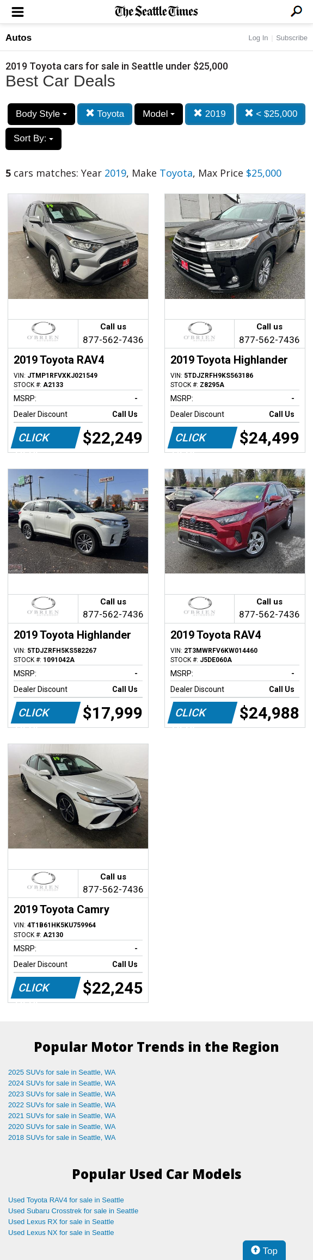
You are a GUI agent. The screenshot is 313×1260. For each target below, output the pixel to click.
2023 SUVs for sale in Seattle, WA (62, 1094)
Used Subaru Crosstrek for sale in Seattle (73, 1211)
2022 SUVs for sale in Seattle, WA (62, 1105)
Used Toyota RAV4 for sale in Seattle (66, 1200)
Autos (18, 38)
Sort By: (33, 138)
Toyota (105, 114)
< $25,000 (271, 114)
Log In (258, 38)
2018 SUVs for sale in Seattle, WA (62, 1137)
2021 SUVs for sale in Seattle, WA (62, 1116)
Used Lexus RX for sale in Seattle (61, 1222)
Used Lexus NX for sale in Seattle (61, 1232)
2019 (209, 114)
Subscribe (292, 38)
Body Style (41, 114)
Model (159, 114)
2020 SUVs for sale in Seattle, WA (62, 1126)
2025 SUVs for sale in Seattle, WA (62, 1072)
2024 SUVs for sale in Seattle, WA (62, 1083)
